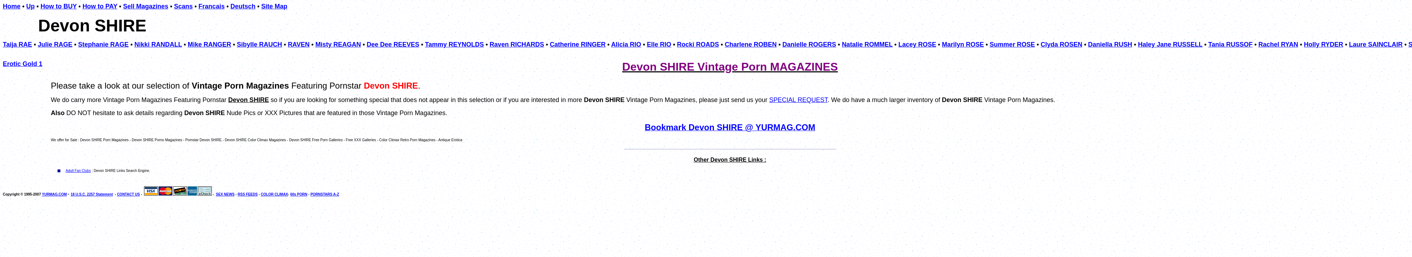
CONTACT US (128, 194)
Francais (211, 6)
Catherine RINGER (577, 44)
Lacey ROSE (917, 44)
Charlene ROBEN (751, 44)
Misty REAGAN (338, 44)
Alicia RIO (626, 44)
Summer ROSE (1012, 44)
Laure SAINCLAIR (1375, 44)
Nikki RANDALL (158, 44)
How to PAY (100, 6)
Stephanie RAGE (103, 44)
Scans (183, 6)
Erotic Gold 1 (22, 63)
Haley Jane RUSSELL (1170, 44)
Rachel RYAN (1278, 44)
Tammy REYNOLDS (454, 44)
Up (30, 6)
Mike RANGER (209, 44)
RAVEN (299, 44)
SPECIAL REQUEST (798, 99)
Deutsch (243, 6)
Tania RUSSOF (1230, 44)
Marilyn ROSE (963, 44)
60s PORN (298, 194)
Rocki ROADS (698, 44)
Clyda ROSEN (1061, 44)
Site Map (274, 6)
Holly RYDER (1323, 44)
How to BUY (59, 6)
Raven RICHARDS (517, 44)
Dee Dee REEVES (393, 44)
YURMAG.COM (54, 194)
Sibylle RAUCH (259, 44)
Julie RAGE (55, 44)
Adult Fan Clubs (78, 171)
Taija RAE (17, 44)
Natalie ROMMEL (867, 44)
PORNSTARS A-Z (324, 194)
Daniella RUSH (1110, 44)
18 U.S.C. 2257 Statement (92, 194)
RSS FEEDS (248, 194)
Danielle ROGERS (809, 44)
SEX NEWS (225, 194)
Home (11, 6)
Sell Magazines (145, 6)
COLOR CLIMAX (274, 194)
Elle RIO (659, 44)
